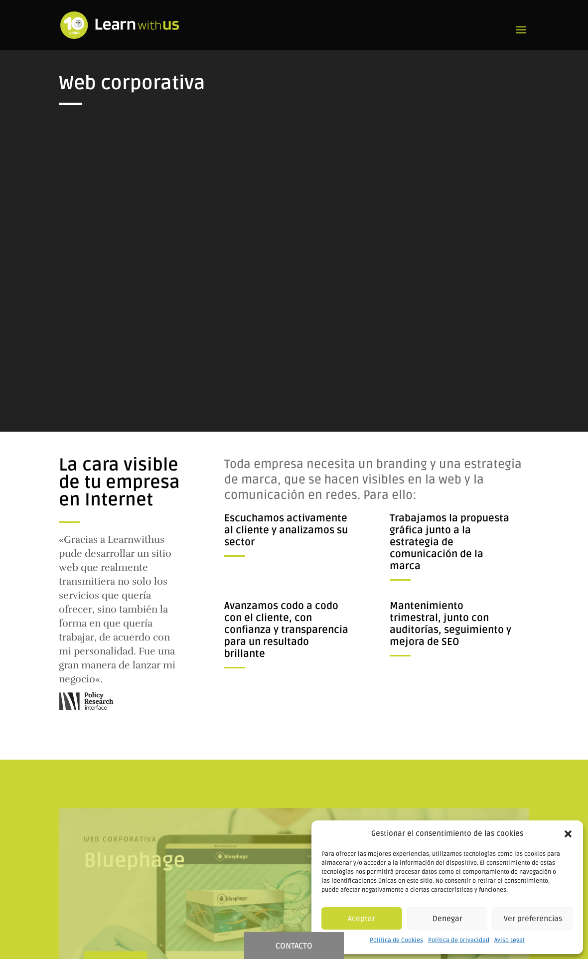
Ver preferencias (533, 918)
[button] (568, 834)
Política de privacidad (458, 940)
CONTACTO (294, 946)
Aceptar (361, 918)
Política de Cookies (396, 940)
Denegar (447, 918)
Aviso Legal (509, 940)
